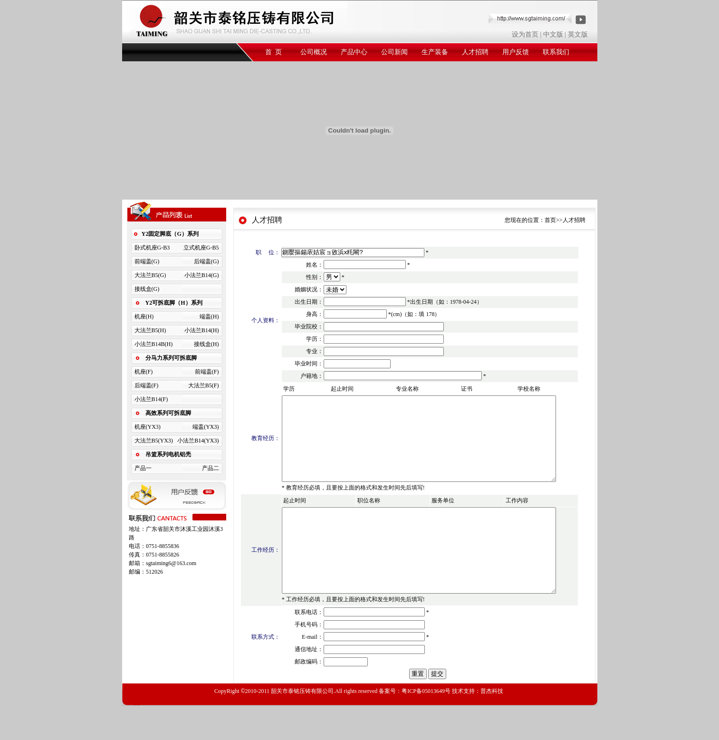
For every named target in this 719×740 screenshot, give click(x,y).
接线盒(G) (147, 289)
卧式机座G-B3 (152, 247)
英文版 (578, 34)
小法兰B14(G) (201, 275)
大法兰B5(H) (150, 330)
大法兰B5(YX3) (153, 440)
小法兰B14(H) (201, 330)
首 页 (273, 52)
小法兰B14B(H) (153, 344)
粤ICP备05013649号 (426, 725)
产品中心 (354, 52)
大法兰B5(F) (203, 385)
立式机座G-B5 (201, 247)
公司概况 (313, 52)
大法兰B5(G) (150, 275)
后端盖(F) (146, 385)
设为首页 (525, 34)
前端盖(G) (147, 261)
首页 (550, 220)
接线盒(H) (206, 344)
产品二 (210, 468)
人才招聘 (475, 52)
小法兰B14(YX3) (198, 440)
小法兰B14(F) (151, 399)
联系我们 (556, 52)
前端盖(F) (207, 371)
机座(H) (144, 316)
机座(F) (143, 371)
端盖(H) (209, 316)
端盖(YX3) (205, 426)
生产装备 (435, 52)
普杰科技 (491, 725)
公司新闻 (394, 52)
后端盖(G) (206, 261)
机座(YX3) (147, 426)
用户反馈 (515, 52)
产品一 (143, 468)
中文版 (553, 34)
